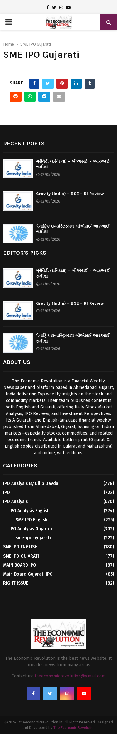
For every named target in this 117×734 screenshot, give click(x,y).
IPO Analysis (15, 501)
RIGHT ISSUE (15, 583)
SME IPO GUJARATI (21, 556)
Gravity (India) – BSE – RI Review (70, 193)
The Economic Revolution (74, 728)
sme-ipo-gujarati (33, 537)
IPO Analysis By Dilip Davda (30, 483)
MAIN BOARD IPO (19, 565)
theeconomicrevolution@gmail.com (70, 676)
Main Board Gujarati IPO (28, 574)
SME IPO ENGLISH (20, 546)
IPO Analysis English (29, 510)
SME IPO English (31, 519)
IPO (6, 492)
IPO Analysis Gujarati (30, 528)
